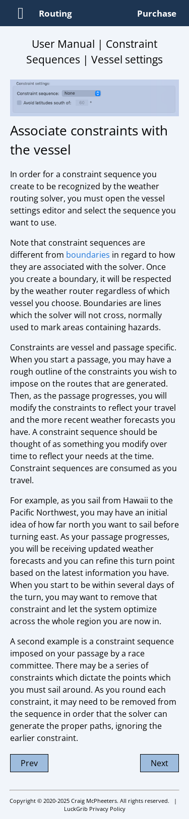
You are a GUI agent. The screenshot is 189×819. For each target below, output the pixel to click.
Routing (55, 13)
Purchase (156, 13)
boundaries (88, 254)
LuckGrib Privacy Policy (94, 808)
